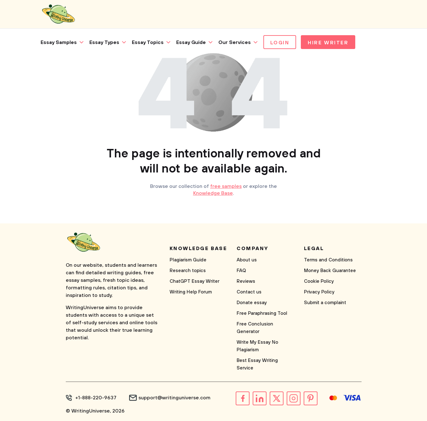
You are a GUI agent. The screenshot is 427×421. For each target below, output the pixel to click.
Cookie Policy (319, 281)
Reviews (246, 281)
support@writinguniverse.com (174, 398)
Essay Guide (191, 42)
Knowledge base (198, 248)
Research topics (188, 271)
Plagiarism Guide (188, 260)
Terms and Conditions (328, 260)
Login (279, 43)
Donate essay (252, 303)
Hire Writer (328, 43)
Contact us (249, 292)
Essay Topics (148, 42)
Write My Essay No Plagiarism (257, 346)
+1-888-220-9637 (95, 398)
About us (247, 260)
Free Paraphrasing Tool (262, 313)
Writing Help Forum (191, 292)
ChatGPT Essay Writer (194, 281)
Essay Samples (59, 42)
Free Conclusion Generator (255, 328)
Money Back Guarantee (330, 271)
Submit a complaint (325, 303)
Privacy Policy (319, 292)
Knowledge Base (213, 193)
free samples (226, 186)
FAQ (241, 271)
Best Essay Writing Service (257, 364)
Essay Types (104, 42)
